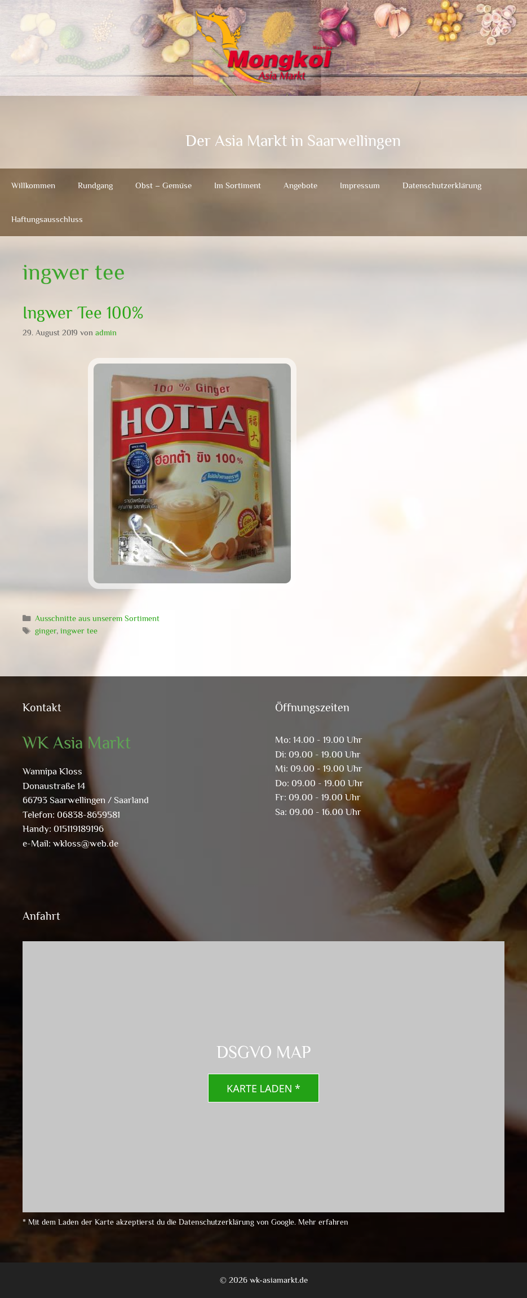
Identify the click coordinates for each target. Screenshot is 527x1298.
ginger (45, 630)
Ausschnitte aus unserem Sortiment (97, 618)
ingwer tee (79, 630)
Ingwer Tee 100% (83, 312)
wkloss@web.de (85, 843)
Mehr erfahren (323, 1221)
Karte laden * (263, 1088)
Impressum (360, 185)
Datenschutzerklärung (441, 185)
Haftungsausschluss (47, 219)
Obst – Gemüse (163, 185)
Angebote (300, 185)
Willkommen (33, 185)
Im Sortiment (237, 185)
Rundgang (95, 185)
